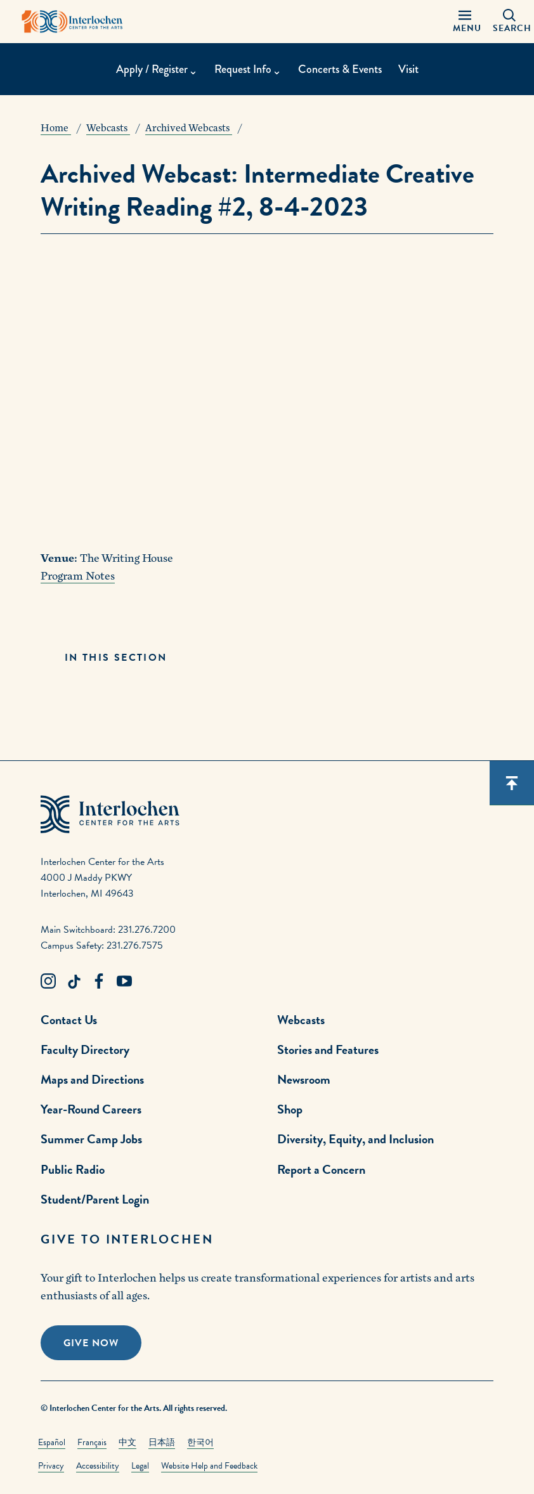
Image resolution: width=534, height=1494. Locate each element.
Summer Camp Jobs (91, 1138)
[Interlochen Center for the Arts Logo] (72, 21)
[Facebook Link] (99, 981)
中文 (127, 1442)
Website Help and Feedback (209, 1465)
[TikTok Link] (73, 981)
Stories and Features (328, 1049)
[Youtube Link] (124, 981)
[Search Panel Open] (509, 21)
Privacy (51, 1465)
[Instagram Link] (48, 981)
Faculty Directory (85, 1049)
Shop (290, 1109)
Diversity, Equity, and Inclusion (355, 1138)
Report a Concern (321, 1169)
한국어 (200, 1442)
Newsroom (303, 1079)
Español (51, 1442)
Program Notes (78, 576)
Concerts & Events (340, 69)
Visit (408, 69)
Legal (140, 1465)
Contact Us (69, 1019)
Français (92, 1442)
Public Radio (73, 1169)
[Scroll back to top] (512, 783)
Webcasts (301, 1019)
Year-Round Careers (91, 1109)
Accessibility (97, 1465)
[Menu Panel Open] (465, 21)
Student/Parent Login (95, 1199)
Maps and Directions (92, 1079)
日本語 (161, 1442)
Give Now (91, 1343)
